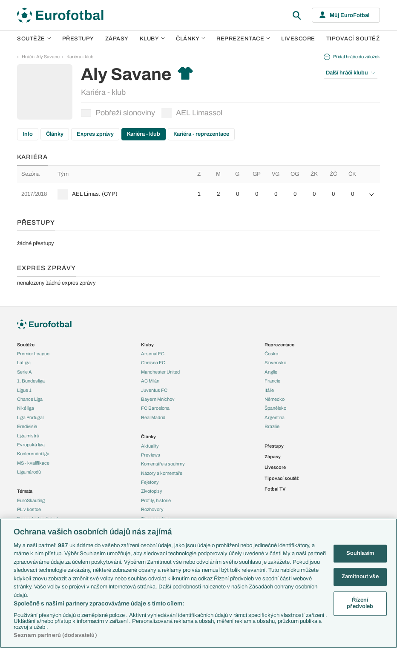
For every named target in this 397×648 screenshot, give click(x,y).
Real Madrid (153, 417)
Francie (272, 380)
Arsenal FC (152, 353)
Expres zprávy (95, 134)
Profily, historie (156, 500)
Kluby (152, 39)
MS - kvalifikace (33, 462)
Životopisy (151, 491)
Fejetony (150, 482)
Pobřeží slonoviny (118, 112)
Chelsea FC (153, 362)
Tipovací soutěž (353, 39)
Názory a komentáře (161, 473)
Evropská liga (31, 444)
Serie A (24, 371)
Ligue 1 (24, 390)
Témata (24, 491)
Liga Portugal (30, 417)
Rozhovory (152, 509)
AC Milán (150, 380)
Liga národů (29, 471)
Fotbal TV (275, 488)
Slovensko (275, 362)
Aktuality (150, 445)
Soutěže (34, 39)
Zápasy (117, 39)
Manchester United (160, 371)
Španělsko (275, 408)
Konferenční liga (33, 453)
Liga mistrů (28, 435)
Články (54, 134)
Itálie (269, 390)
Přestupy (78, 39)
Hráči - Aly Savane (41, 56)
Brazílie (272, 426)
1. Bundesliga (31, 380)
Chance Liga (30, 399)
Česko (271, 353)
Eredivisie (27, 426)
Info (28, 134)
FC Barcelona (155, 408)
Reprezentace (243, 39)
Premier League (33, 353)
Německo (275, 399)
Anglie (271, 371)
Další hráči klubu (350, 73)
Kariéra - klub (79, 56)
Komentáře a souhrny (163, 463)
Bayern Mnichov (158, 399)
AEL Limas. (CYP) (95, 194)
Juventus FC (154, 390)
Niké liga (25, 408)
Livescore (298, 39)
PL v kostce (29, 509)
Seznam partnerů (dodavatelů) (55, 635)
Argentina (275, 417)
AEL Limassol (191, 113)
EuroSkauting (31, 500)
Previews (150, 454)
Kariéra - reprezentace (201, 134)
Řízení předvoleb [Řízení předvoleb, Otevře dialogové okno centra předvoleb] (360, 603)
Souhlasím (360, 554)
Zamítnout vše (360, 576)
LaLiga (24, 362)
